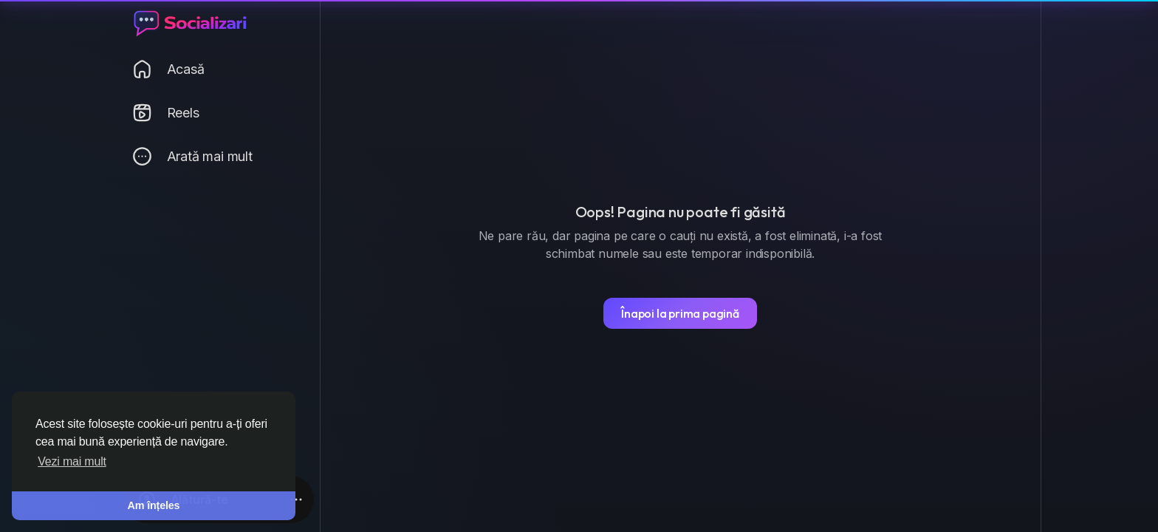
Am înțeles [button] (154, 505)
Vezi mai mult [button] (72, 461)
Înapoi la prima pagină (680, 313)
